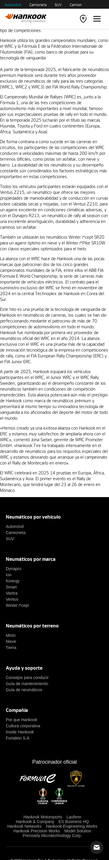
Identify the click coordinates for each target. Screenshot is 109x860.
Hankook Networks (24, 826)
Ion (8, 574)
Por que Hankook (21, 719)
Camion (76, 4)
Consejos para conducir (27, 677)
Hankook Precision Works (36, 831)
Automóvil (13, 4)
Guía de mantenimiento (27, 683)
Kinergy (12, 581)
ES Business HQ (74, 821)
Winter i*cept (17, 605)
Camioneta (38, 4)
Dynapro (13, 568)
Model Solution (77, 831)
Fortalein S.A (17, 738)
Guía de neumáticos (24, 689)
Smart (11, 587)
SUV (58, 4)
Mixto (10, 635)
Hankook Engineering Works (71, 826)
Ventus (12, 599)
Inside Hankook (20, 732)
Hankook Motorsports (43, 817)
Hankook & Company (35, 821)
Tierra (11, 647)
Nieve (11, 641)
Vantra (11, 593)
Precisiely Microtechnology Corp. (52, 835)
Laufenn (74, 817)
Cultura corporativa (23, 726)
